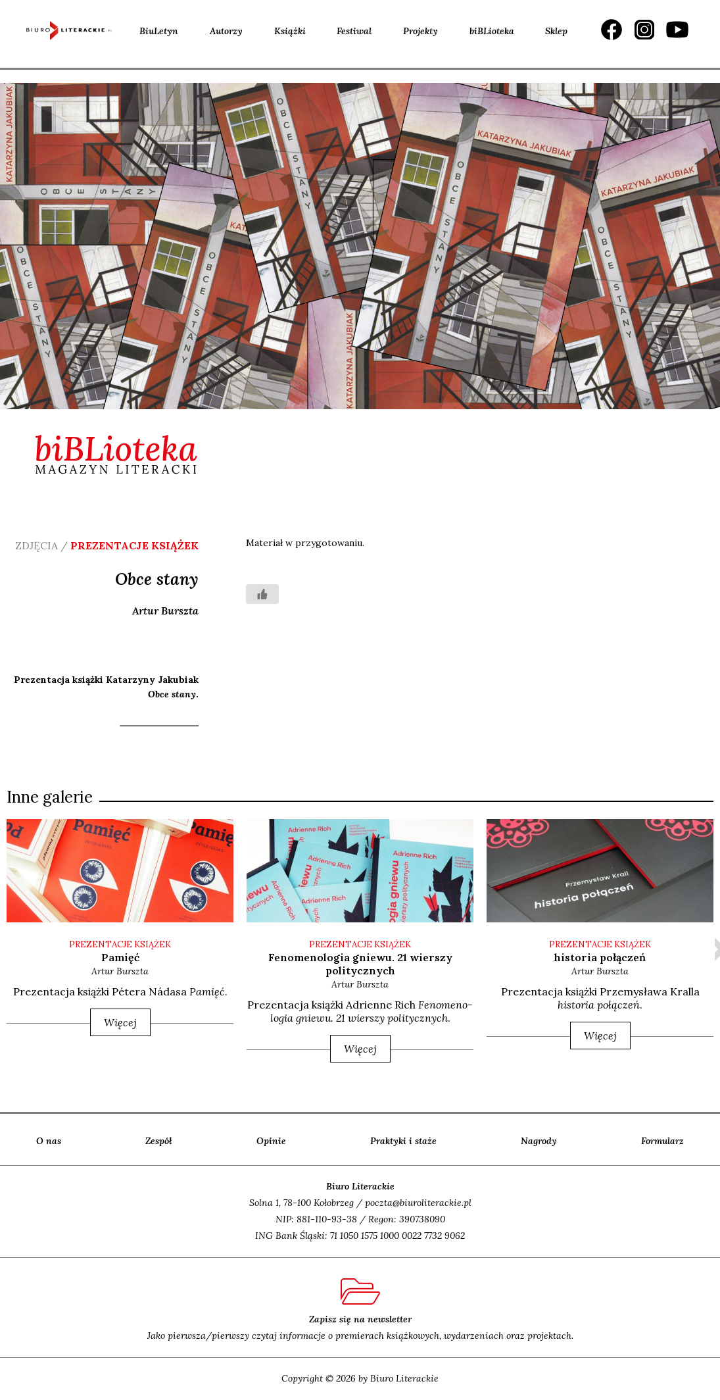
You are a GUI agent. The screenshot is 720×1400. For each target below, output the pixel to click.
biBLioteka (491, 31)
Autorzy (226, 31)
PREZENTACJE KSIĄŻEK (120, 944)
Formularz (662, 1141)
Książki (290, 31)
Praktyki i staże (403, 1141)
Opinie (271, 1141)
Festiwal (354, 31)
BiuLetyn (158, 31)
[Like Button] (262, 594)
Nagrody (539, 1141)
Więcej (120, 1022)
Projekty (420, 31)
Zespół (158, 1141)
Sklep (556, 31)
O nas (48, 1141)
